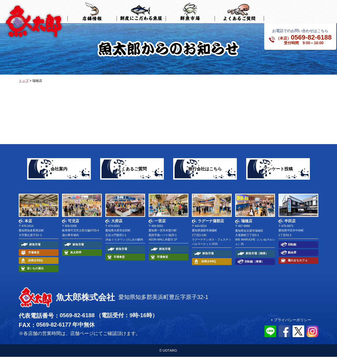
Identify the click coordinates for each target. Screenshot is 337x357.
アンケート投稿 (278, 169)
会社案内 (59, 169)
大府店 (116, 221)
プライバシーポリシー (292, 320)
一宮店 (160, 221)
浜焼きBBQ (35, 260)
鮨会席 (292, 252)
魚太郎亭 (75, 252)
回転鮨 (292, 244)
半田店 (290, 221)
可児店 (73, 221)
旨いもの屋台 (35, 268)
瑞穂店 (246, 221)
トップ (24, 81)
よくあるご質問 (132, 169)
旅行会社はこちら (205, 169)
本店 (28, 221)
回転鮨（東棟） (254, 261)
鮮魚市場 (34, 244)
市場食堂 (33, 252)
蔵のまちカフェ (298, 260)
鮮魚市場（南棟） (257, 253)
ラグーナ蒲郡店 (211, 221)
